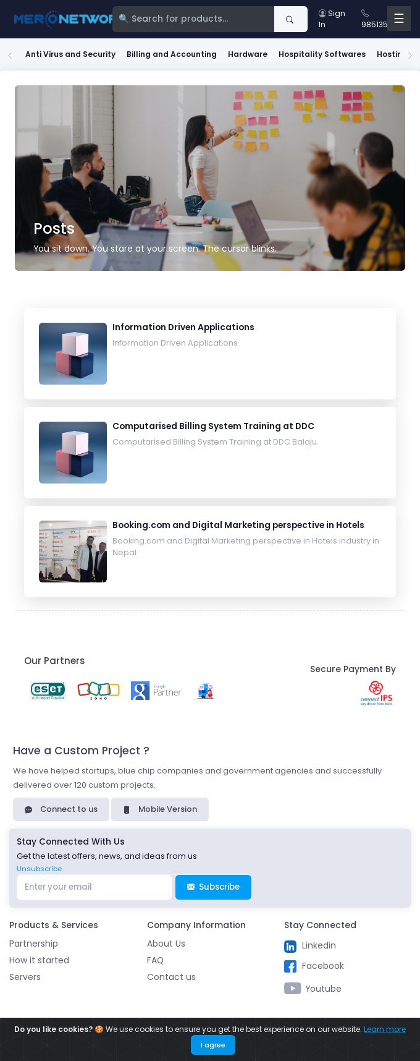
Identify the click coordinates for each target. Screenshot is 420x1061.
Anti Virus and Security (70, 54)
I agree (213, 1045)
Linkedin (310, 946)
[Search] (193, 19)
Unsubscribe (39, 869)
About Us (166, 944)
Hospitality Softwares (322, 54)
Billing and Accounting (172, 54)
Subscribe (213, 887)
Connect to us (61, 809)
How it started (39, 960)
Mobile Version (160, 809)
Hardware (247, 54)
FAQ (155, 960)
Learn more (385, 1029)
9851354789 (384, 19)
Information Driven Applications (183, 327)
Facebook (314, 966)
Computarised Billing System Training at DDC (213, 426)
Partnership (33, 944)
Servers (25, 977)
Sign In (332, 19)
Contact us (171, 977)
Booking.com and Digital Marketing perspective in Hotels (238, 525)
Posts (54, 228)
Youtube (313, 989)
